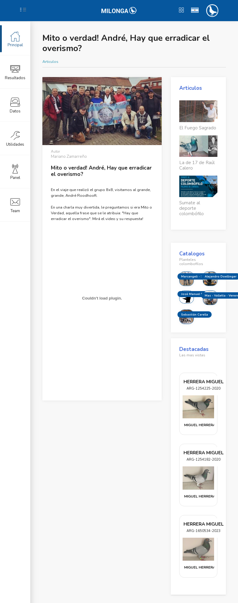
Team (15, 205)
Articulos (50, 61)
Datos (15, 105)
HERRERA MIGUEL (203, 381)
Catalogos (192, 253)
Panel (15, 171)
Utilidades (15, 138)
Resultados (15, 72)
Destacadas (194, 349)
